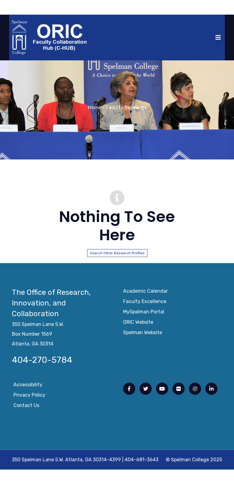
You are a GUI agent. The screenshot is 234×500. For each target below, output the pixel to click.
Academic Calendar (145, 293)
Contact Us (26, 407)
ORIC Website (138, 324)
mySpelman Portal (143, 313)
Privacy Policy (29, 397)
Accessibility (27, 386)
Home (94, 107)
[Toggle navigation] (218, 37)
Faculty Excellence (144, 303)
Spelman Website (142, 334)
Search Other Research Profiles (117, 253)
